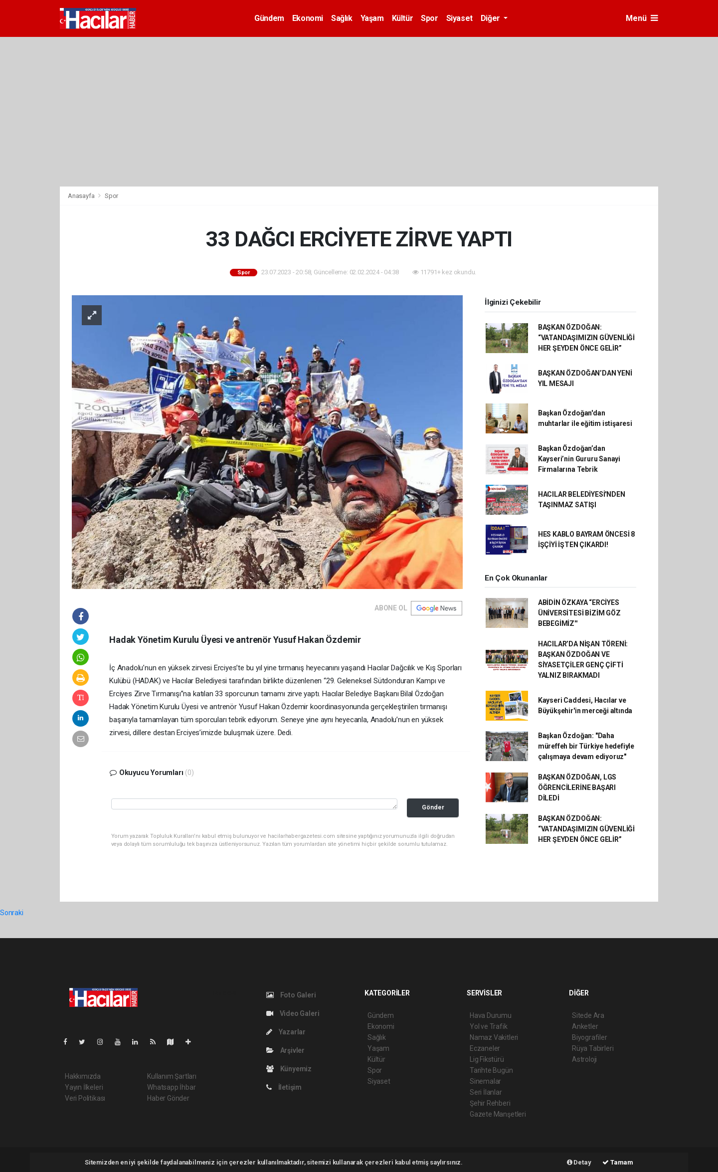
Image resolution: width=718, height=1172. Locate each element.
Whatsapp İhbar (171, 1087)
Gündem (269, 18)
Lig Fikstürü (487, 1059)
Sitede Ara (588, 1015)
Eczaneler (485, 1048)
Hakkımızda (83, 1076)
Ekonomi (307, 18)
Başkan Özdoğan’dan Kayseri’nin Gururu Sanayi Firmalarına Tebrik (579, 458)
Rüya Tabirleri (592, 1048)
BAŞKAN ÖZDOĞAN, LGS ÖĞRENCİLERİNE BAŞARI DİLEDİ (577, 787)
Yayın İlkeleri (84, 1087)
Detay (579, 1162)
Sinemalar (485, 1081)
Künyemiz (289, 1069)
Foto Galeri (291, 995)
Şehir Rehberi (490, 1103)
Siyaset (459, 18)
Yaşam (372, 18)
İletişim (284, 1087)
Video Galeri (292, 1013)
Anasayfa (82, 195)
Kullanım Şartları (171, 1076)
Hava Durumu (491, 1015)
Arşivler (285, 1050)
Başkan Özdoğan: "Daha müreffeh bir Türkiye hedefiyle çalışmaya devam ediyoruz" (586, 746)
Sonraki (11, 913)
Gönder (433, 807)
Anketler (585, 1026)
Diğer (491, 18)
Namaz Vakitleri (494, 1037)
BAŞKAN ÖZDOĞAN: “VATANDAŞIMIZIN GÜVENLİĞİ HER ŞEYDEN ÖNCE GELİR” (586, 337)
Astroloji (584, 1059)
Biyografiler (589, 1037)
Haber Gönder (168, 1098)
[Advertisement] (359, 112)
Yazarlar (286, 1032)
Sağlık (342, 18)
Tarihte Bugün (491, 1070)
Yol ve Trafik (489, 1026)
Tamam (617, 1162)
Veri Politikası (85, 1098)
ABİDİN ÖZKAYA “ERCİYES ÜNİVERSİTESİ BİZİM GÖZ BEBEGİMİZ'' (579, 612)
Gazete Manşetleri (498, 1114)
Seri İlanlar (486, 1092)
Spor (429, 18)
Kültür (402, 18)
